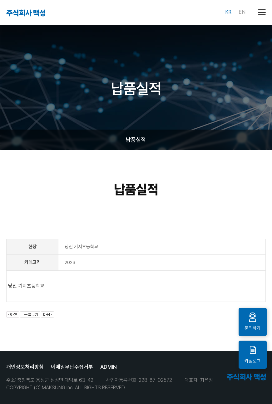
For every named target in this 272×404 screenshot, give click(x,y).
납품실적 (136, 139)
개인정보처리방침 (25, 367)
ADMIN (108, 367)
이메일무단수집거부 (72, 367)
